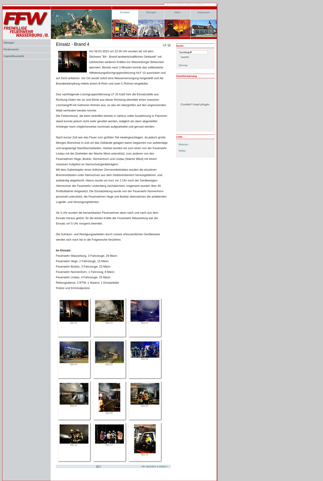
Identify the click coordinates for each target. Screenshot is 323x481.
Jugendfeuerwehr (14, 56)
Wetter (182, 150)
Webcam (183, 144)
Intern (177, 12)
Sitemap (183, 65)
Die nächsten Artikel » (155, 466)
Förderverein (11, 49)
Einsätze (125, 12)
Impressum (204, 12)
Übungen (151, 12)
